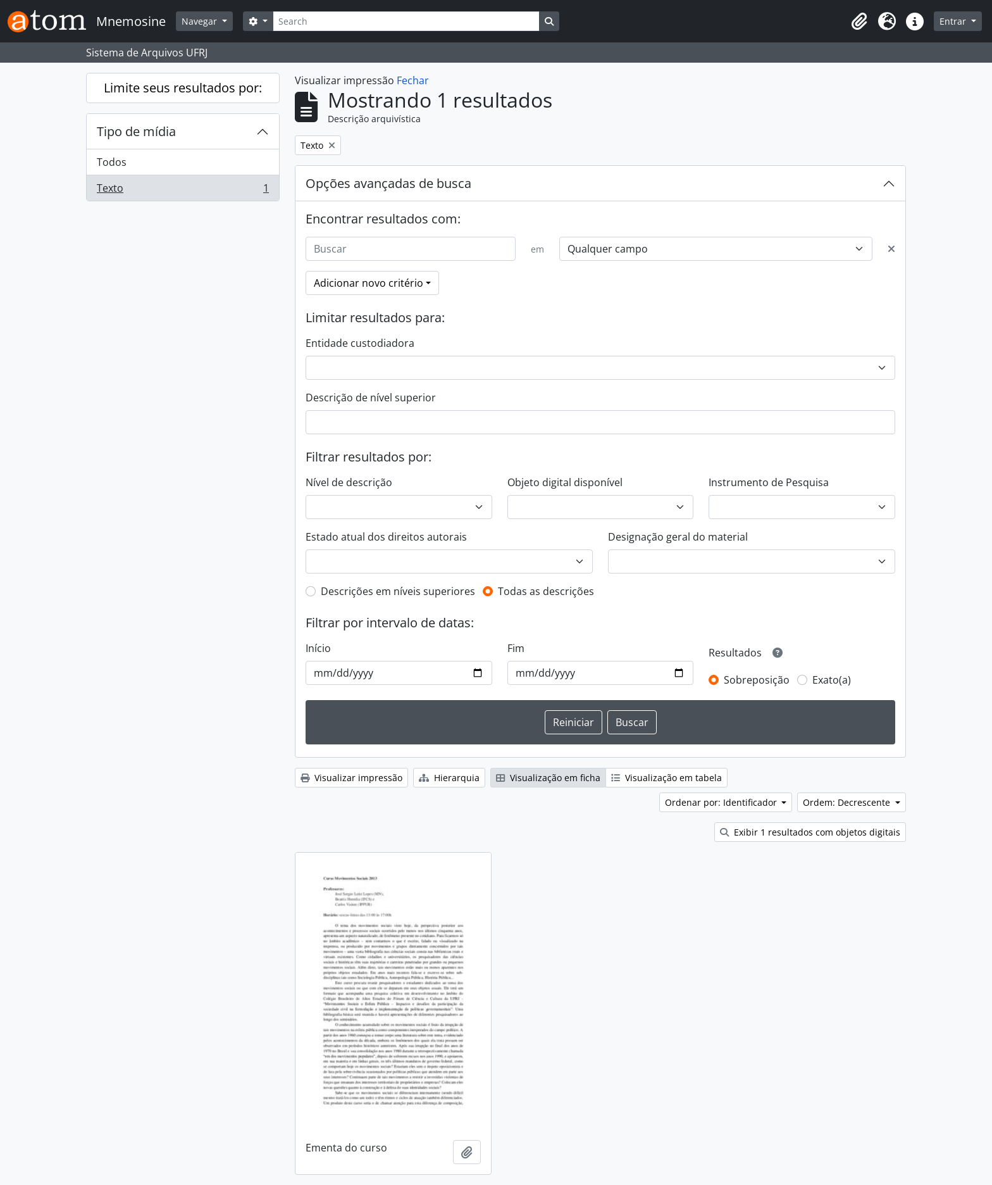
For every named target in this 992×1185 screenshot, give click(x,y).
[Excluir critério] (891, 248)
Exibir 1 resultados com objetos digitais (810, 832)
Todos (112, 162)
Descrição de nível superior (371, 397)
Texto (182, 190)
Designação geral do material (678, 537)
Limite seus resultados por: (183, 87)
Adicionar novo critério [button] (368, 283)
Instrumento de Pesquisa (769, 482)
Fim (515, 648)
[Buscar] (411, 249)
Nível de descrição (349, 482)
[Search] (406, 21)
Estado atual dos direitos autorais (386, 537)
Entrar (954, 21)
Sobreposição (757, 680)
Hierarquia (449, 778)
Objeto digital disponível (565, 482)
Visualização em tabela (666, 778)
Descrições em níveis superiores (398, 591)
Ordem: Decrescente (848, 802)
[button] (859, 21)
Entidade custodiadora (360, 343)
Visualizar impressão (351, 778)
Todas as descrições (546, 591)
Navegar (201, 21)
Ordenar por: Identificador (722, 802)
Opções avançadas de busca (388, 183)
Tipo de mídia (136, 131)
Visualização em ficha (548, 778)
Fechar (413, 80)
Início (318, 648)
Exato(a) (831, 680)
